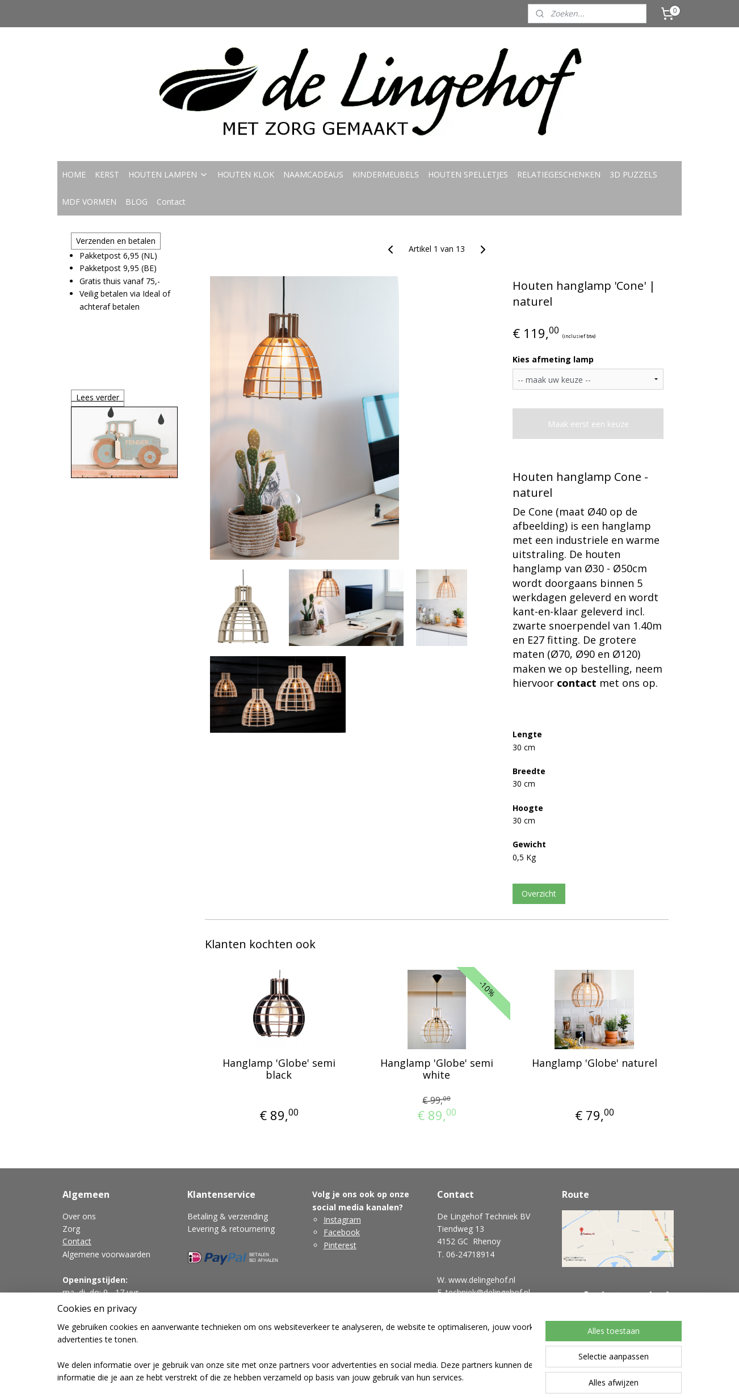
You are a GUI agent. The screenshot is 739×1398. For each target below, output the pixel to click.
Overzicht (539, 893)
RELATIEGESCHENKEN (559, 174)
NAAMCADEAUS (313, 174)
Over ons (79, 1216)
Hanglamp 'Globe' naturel (594, 1063)
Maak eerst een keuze (587, 424)
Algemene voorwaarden (106, 1254)
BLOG (136, 201)
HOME (74, 174)
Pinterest (340, 1245)
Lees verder (98, 397)
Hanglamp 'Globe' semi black (278, 1069)
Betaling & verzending (227, 1216)
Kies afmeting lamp (553, 359)
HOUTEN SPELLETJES (468, 174)
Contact (171, 201)
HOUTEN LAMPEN (168, 174)
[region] (294, 1353)
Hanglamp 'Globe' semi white (436, 1069)
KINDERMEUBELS (385, 174)
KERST (107, 174)
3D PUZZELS (633, 174)
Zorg (71, 1228)
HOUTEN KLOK (245, 174)
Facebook (342, 1232)
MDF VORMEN (89, 201)
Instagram (342, 1219)
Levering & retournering (231, 1228)
